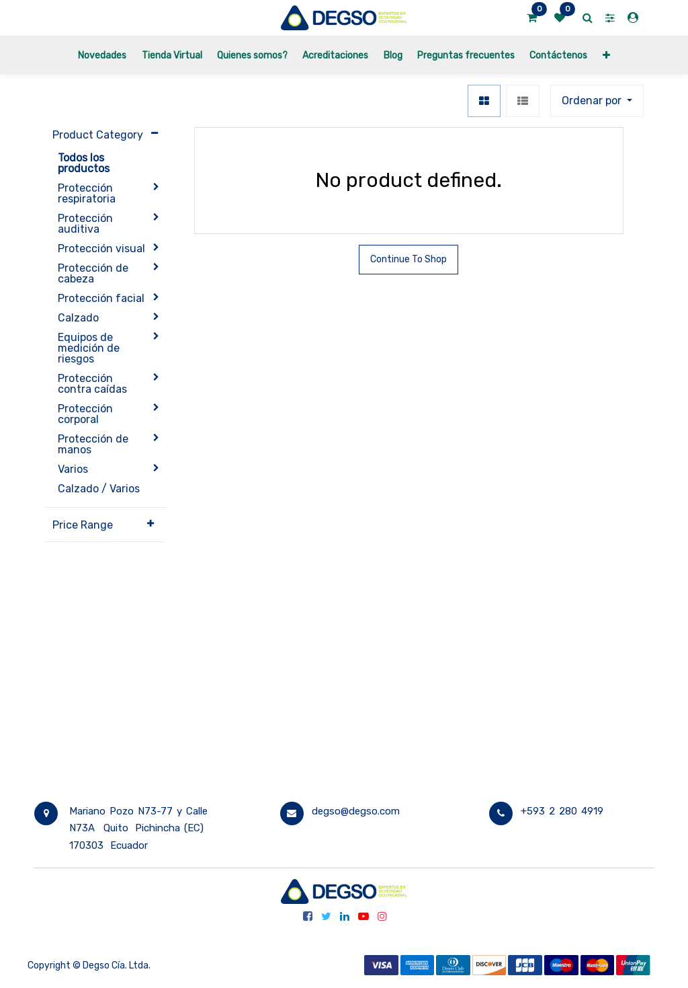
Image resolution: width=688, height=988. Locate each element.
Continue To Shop (408, 259)
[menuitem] (102, 54)
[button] (606, 54)
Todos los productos (84, 163)
